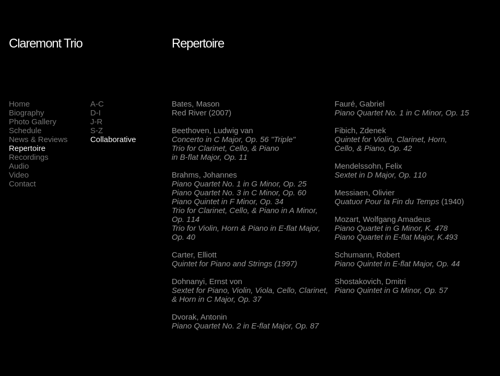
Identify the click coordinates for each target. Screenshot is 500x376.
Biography (26, 112)
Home (19, 103)
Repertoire (27, 148)
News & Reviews (38, 139)
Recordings (29, 156)
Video (19, 174)
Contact (22, 183)
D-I (95, 112)
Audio (19, 165)
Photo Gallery (32, 121)
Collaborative (113, 139)
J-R (96, 121)
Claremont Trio (45, 43)
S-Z (96, 130)
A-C (97, 103)
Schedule (25, 130)
